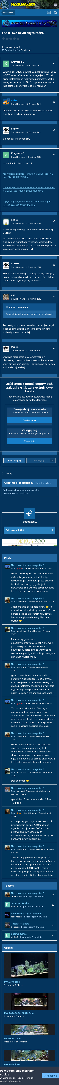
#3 (54, 130)
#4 (54, 154)
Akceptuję (50, 1075)
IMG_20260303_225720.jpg (19, 1013)
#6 (54, 265)
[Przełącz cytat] (7, 307)
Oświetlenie (26, 50)
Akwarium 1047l (12, 1038)
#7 (54, 296)
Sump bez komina (20, 903)
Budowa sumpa (19, 934)
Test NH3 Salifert (20, 923)
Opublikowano (26, 65)
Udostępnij (14, 460)
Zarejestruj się (29, 420)
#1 (54, 63)
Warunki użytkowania (10, 1081)
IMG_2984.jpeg (12, 1064)
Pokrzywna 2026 (15, 530)
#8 (54, 348)
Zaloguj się (29, 441)
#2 (54, 102)
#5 (54, 221)
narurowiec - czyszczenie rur (26, 913)
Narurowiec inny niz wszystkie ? (27, 565)
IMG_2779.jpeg (12, 982)
